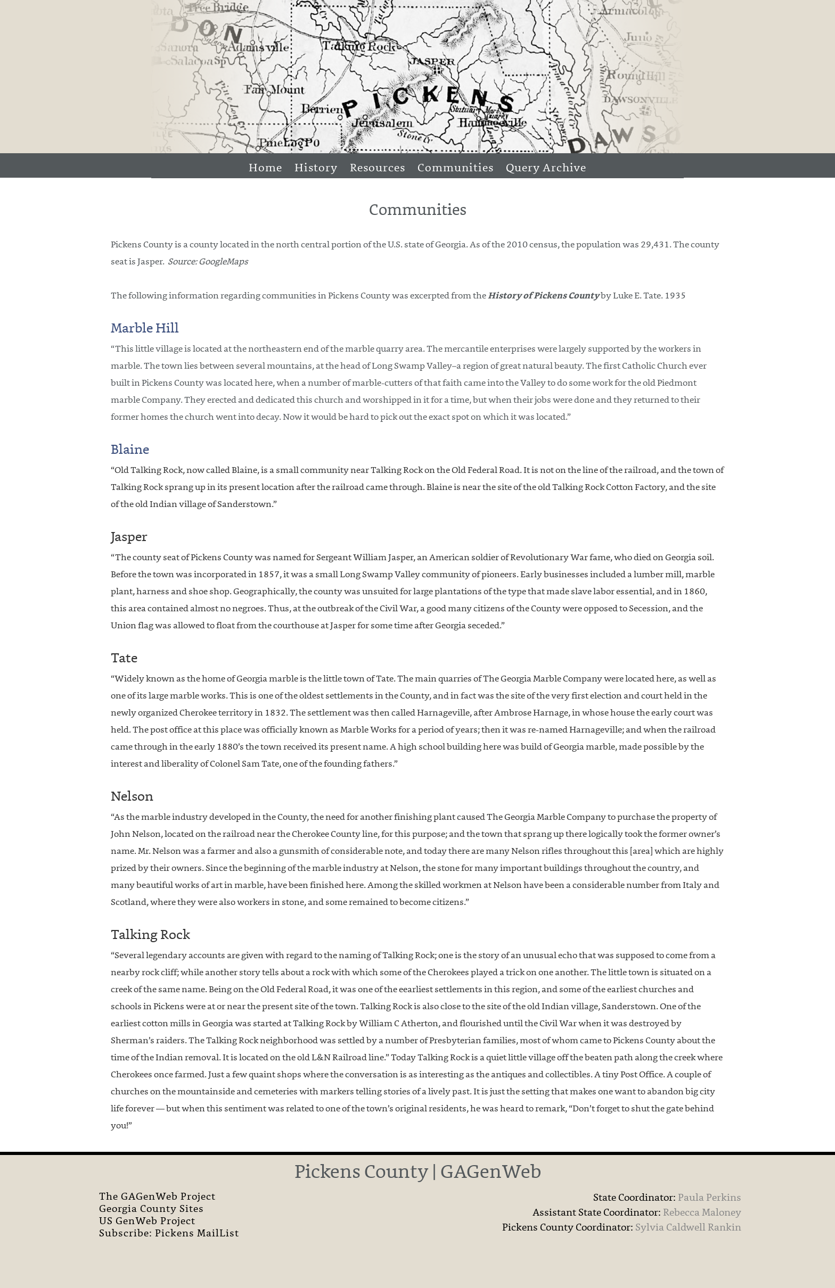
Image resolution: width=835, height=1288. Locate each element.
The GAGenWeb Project (157, 1197)
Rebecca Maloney (702, 1213)
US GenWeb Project (147, 1222)
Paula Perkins (709, 1198)
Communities (456, 169)
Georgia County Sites (151, 1209)
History (316, 169)
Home (265, 169)
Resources (377, 169)
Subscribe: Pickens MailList (169, 1234)
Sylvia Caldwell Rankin (688, 1228)
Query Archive (546, 169)
